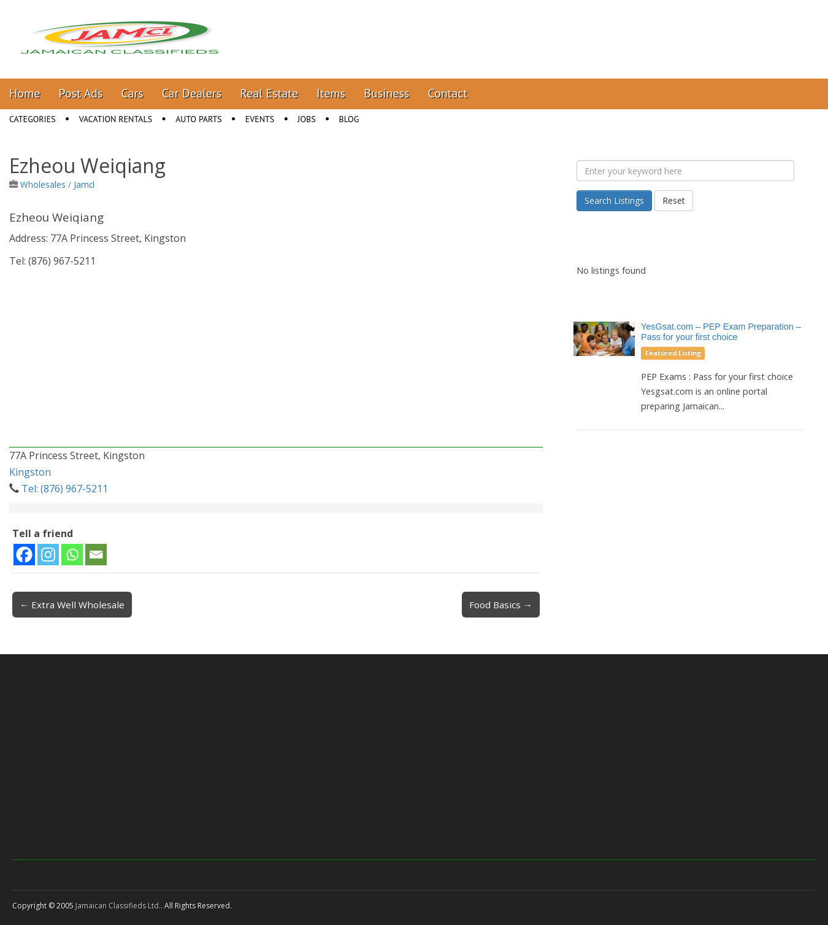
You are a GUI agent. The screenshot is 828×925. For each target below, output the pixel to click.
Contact (447, 93)
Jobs (306, 119)
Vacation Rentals (116, 119)
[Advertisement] (276, 361)
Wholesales (43, 184)
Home (24, 93)
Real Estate (269, 93)
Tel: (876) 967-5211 (64, 488)
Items (330, 93)
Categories (32, 119)
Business (386, 93)
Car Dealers (192, 93)
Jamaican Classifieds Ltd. (118, 905)
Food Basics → (500, 604)
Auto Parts (198, 119)
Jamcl (84, 184)
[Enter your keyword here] (685, 170)
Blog (349, 119)
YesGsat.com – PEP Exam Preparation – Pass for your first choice (721, 332)
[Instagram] (48, 554)
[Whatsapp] (72, 554)
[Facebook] (24, 554)
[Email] (96, 554)
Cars (132, 93)
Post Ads (81, 93)
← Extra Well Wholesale (72, 604)
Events (260, 119)
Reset (673, 200)
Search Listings (614, 200)
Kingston (30, 472)
